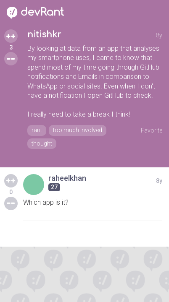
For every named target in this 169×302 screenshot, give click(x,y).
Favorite (151, 130)
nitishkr (44, 34)
